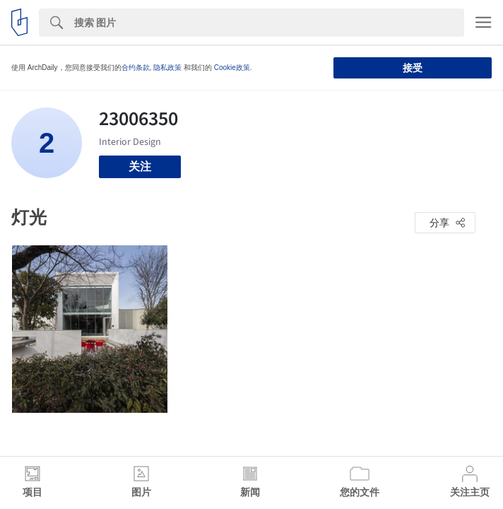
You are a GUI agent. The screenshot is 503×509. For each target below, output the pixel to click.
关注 (140, 166)
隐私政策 (167, 67)
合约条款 (136, 67)
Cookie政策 (232, 67)
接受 (412, 68)
